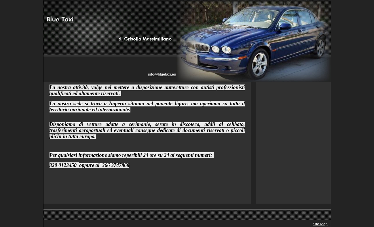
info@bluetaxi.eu (162, 74)
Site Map (320, 224)
